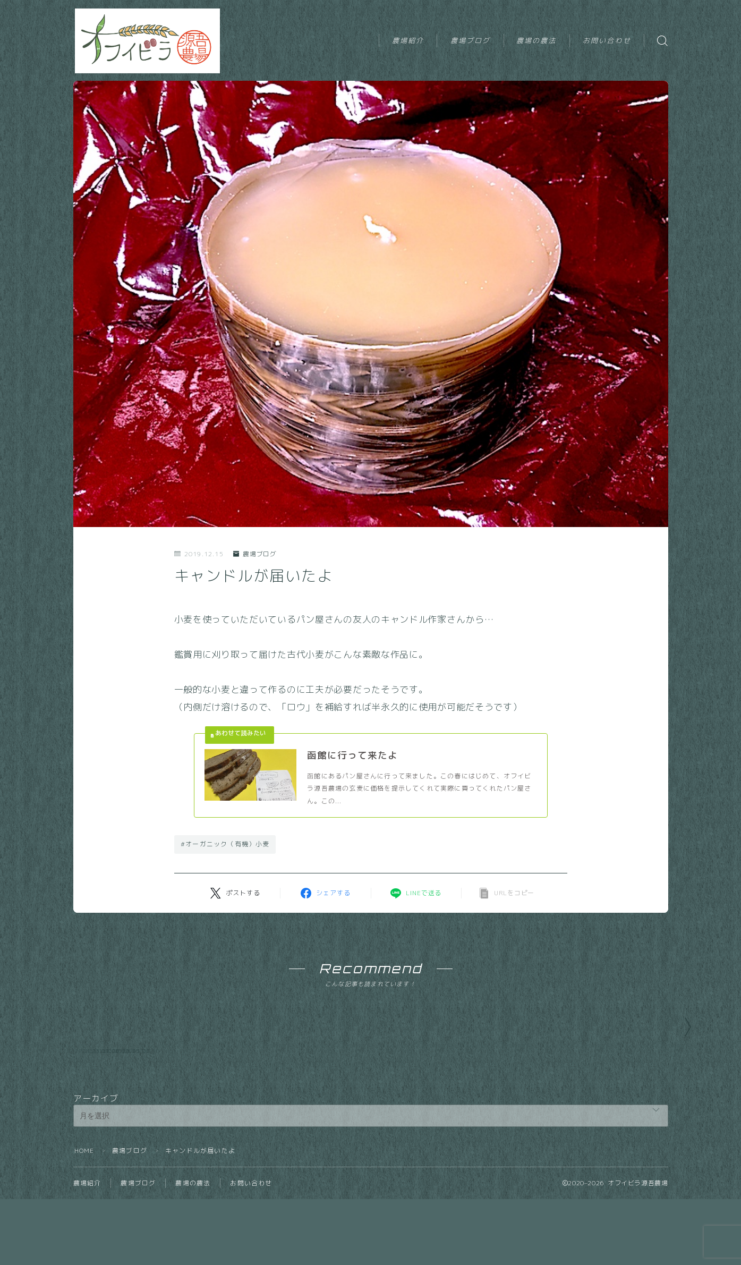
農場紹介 (408, 40)
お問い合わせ (607, 40)
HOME (84, 1216)
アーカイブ (96, 1164)
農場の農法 (536, 40)
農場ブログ (470, 40)
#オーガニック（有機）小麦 (225, 845)
